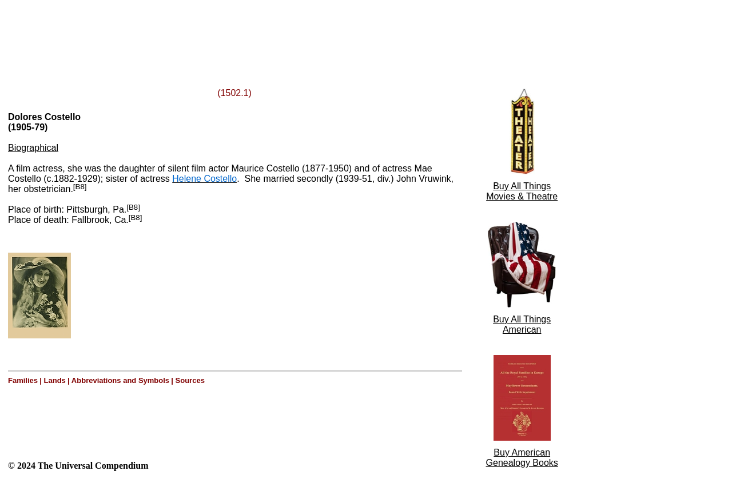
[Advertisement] (148, 30)
